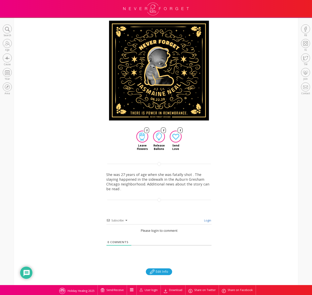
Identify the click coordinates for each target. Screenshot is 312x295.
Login (207, 220)
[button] (7, 30)
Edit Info (159, 271)
